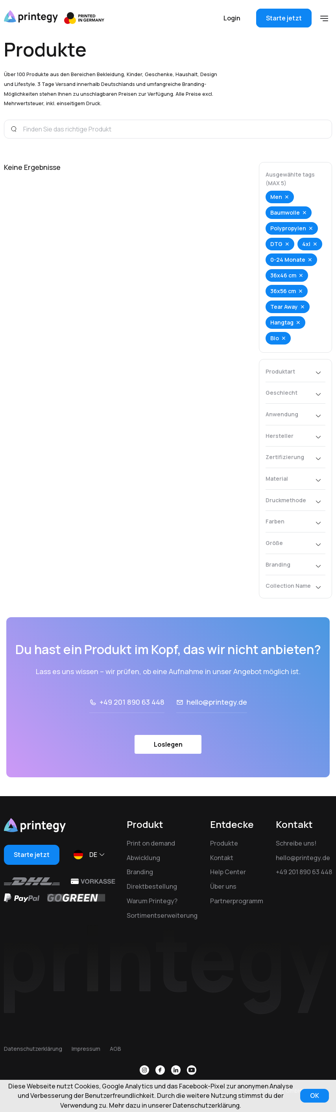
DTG (276, 244)
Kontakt (221, 857)
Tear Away (284, 306)
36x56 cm (283, 291)
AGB (115, 1048)
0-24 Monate (287, 259)
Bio (274, 338)
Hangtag (282, 322)
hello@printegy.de (216, 702)
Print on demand (151, 843)
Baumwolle (285, 212)
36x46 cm (283, 275)
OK (314, 1095)
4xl (306, 244)
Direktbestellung (152, 886)
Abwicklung (143, 857)
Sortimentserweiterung (162, 915)
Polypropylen (288, 228)
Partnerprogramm (236, 901)
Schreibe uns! (296, 843)
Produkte (224, 843)
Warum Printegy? (152, 901)
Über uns (223, 886)
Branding (140, 872)
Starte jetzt (284, 18)
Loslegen (168, 744)
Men (276, 197)
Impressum (86, 1048)
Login (231, 18)
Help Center (228, 872)
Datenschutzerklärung (33, 1048)
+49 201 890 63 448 (132, 702)
